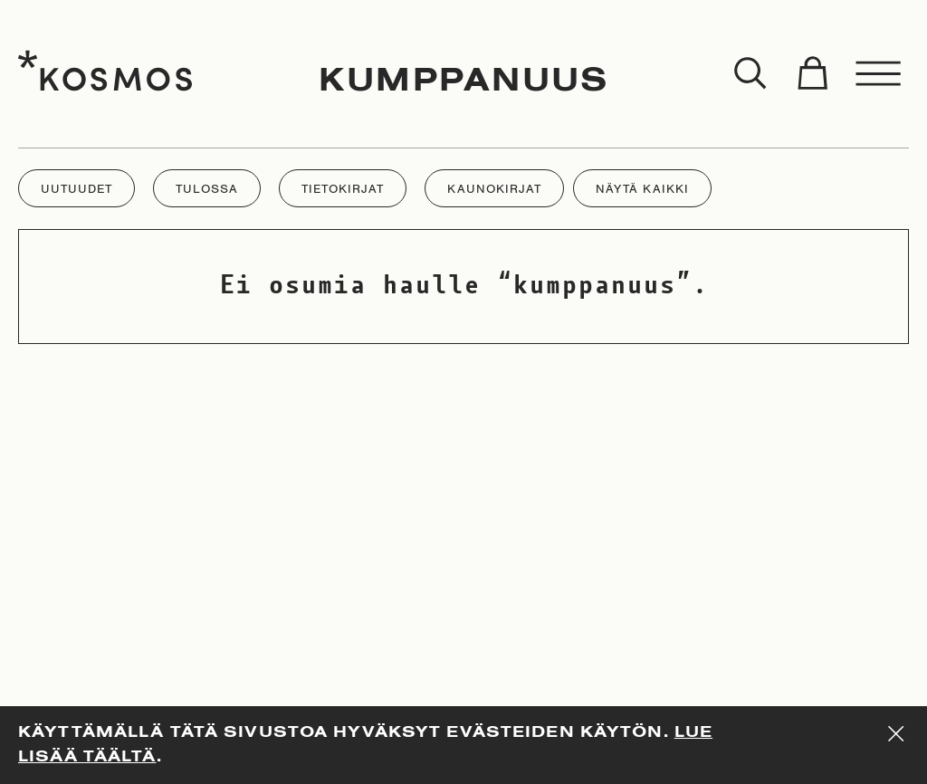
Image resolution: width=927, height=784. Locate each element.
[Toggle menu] (879, 74)
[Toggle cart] (812, 74)
